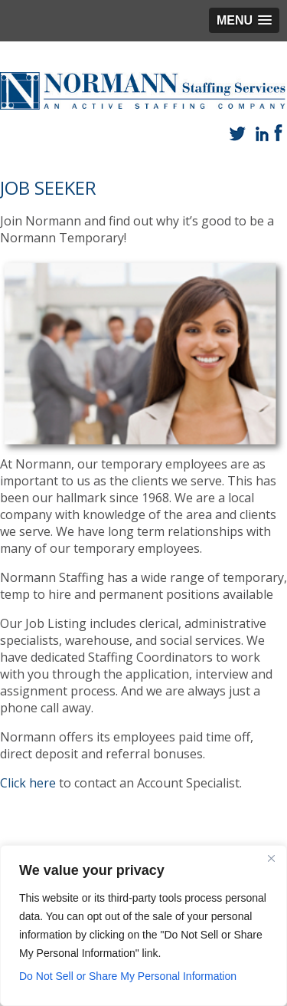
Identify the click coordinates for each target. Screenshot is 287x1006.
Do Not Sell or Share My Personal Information (127, 976)
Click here (28, 782)
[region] (143, 925)
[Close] (271, 858)
